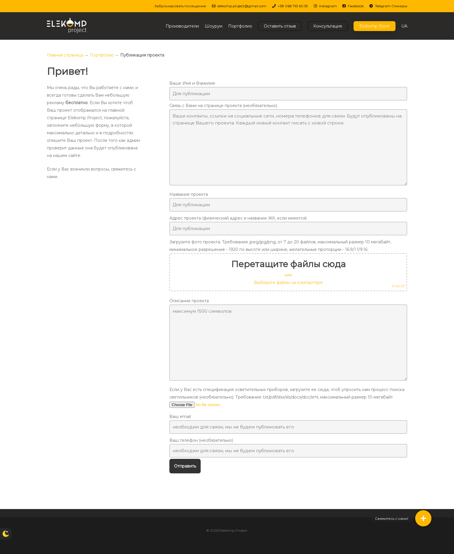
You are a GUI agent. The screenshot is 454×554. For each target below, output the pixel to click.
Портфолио (102, 55)
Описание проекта (288, 340)
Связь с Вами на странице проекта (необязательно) (288, 145)
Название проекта (288, 201)
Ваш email (288, 424)
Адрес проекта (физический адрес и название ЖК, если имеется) (288, 225)
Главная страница (65, 55)
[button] (423, 518)
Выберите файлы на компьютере (288, 282)
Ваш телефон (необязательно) (288, 447)
